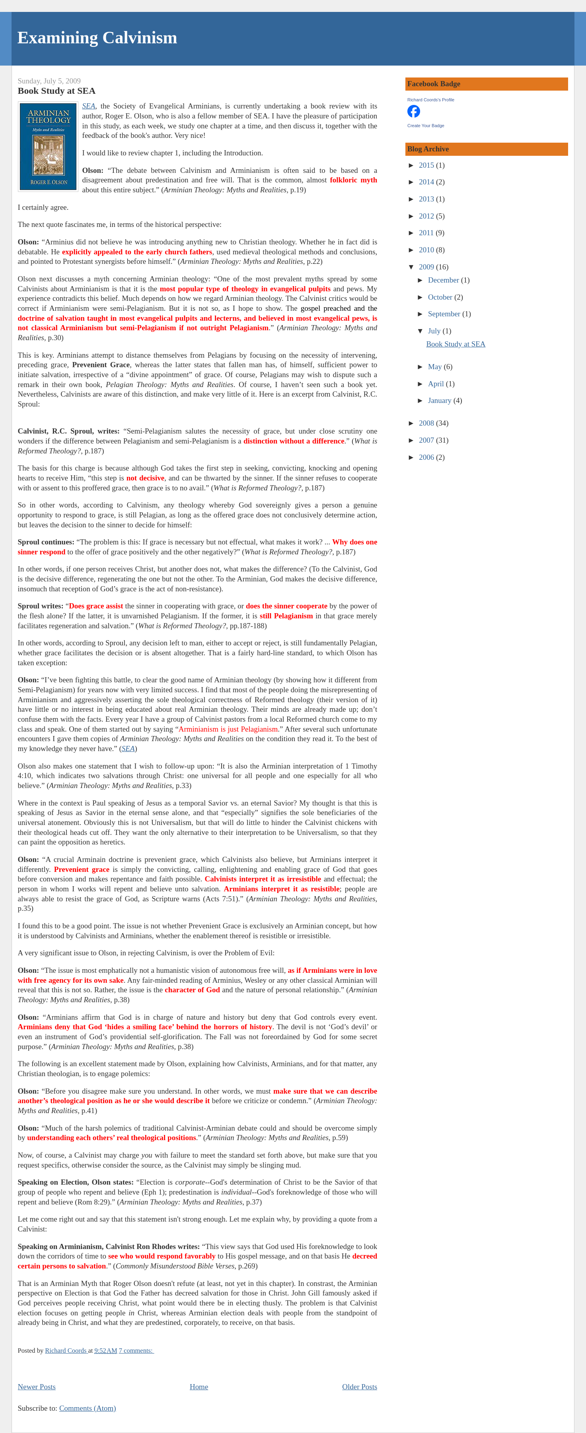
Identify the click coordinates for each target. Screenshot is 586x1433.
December (444, 280)
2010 (427, 250)
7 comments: (136, 1350)
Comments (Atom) (87, 1408)
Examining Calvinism (97, 37)
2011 (427, 233)
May (436, 366)
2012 (427, 216)
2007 (427, 440)
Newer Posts (37, 1387)
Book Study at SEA (57, 90)
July (435, 331)
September (445, 314)
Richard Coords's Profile (430, 99)
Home (199, 1387)
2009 (427, 267)
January (441, 400)
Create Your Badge (425, 125)
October (441, 297)
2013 (427, 199)
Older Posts (359, 1387)
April (437, 384)
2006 (427, 457)
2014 (427, 182)
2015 (427, 165)
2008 (427, 423)
